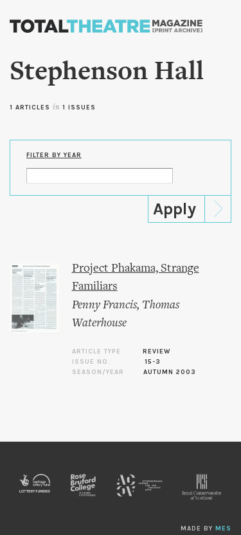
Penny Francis (104, 305)
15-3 (153, 362)
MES (223, 528)
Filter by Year (54, 155)
